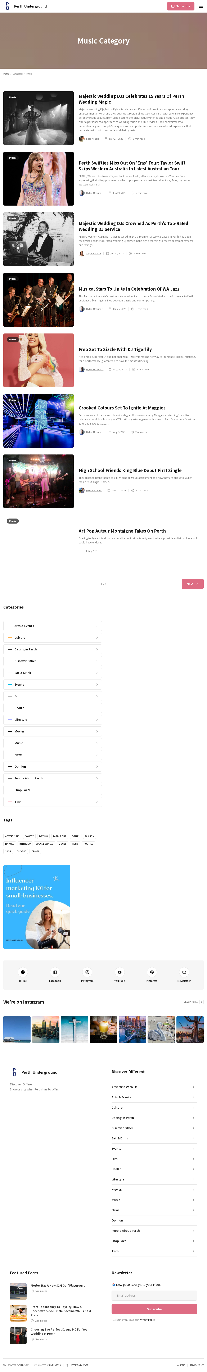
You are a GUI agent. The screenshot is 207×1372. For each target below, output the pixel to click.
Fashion (89, 836)
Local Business (44, 843)
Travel (35, 851)
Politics (88, 843)
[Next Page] (193, 584)
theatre (21, 851)
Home (6, 73)
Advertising (12, 836)
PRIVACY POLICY (197, 1365)
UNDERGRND (55, 1365)
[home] (25, 6)
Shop (8, 851)
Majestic (180, 1365)
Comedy (29, 836)
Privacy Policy (147, 1319)
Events (76, 836)
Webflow (23, 1365)
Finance (9, 843)
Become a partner (79, 1365)
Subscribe (183, 6)
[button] (200, 6)
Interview (25, 843)
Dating (43, 836)
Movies (62, 843)
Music (75, 843)
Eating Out (59, 836)
